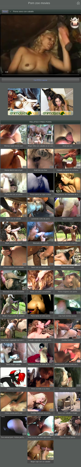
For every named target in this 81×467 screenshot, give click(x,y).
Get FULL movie (40, 80)
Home (5, 11)
